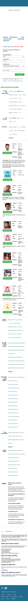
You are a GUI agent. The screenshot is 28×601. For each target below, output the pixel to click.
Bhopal (21, 330)
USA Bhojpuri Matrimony (13, 423)
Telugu (15, 98)
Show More (11, 137)
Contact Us (9, 594)
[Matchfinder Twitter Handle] (5, 588)
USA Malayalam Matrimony (13, 387)
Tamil (11, 98)
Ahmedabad (10, 326)
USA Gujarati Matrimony (13, 409)
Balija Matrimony (21, 343)
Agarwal (10, 127)
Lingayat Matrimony (12, 364)
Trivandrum (10, 334)
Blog (15, 594)
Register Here (17, 10)
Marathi (15, 94)
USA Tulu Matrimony (12, 420)
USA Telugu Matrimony (19, 377)
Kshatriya (23, 127)
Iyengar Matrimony (11, 350)
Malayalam (11, 94)
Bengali (10, 91)
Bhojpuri (15, 102)
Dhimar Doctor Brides (12, 468)
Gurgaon (19, 334)
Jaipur (19, 326)
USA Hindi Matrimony (12, 391)
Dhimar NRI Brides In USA (13, 461)
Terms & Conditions (5, 596)
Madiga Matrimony (20, 364)
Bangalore (10, 319)
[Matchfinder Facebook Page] (2, 588)
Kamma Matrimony (20, 350)
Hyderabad (19, 319)
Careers (2, 598)
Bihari (20, 102)
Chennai (14, 319)
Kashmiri (15, 105)
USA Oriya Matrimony (12, 405)
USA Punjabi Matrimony (13, 398)
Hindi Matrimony (4, 570)
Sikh (15, 121)
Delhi (10, 323)
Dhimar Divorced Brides (20, 454)
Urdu (20, 98)
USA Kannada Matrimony (13, 384)
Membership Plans (19, 80)
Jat (19, 127)
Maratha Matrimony (12, 367)
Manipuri (20, 109)
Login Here (10, 10)
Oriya (20, 94)
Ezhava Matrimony (20, 346)
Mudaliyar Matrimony (20, 367)
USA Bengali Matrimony (13, 402)
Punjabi (24, 94)
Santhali (15, 112)
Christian (18, 118)
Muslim (10, 121)
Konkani (23, 105)
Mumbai (14, 323)
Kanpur (15, 326)
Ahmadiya (10, 443)
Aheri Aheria (21, 439)
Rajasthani (11, 112)
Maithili (15, 109)
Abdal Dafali (10, 432)
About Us (3, 594)
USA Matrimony (11, 377)
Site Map (21, 596)
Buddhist (10, 118)
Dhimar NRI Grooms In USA (13, 464)
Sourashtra (19, 337)
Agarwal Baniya (21, 130)
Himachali (11, 105)
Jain (22, 118)
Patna (10, 337)
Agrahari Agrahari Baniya (13, 439)
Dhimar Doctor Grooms (12, 471)
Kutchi (11, 109)
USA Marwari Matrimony (13, 427)
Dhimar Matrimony (11, 450)
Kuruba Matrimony (11, 360)
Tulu (20, 112)
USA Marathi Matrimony (13, 395)
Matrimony (13, 598)
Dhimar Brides (19, 450)
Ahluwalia (15, 134)
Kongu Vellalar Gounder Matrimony (15, 357)
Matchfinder (13, 591)
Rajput (11, 130)
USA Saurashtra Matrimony (13, 416)
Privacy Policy (10, 80)
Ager (20, 436)
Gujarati (14, 91)
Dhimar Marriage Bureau (13, 475)
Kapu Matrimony (11, 353)
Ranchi (15, 334)
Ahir (10, 134)
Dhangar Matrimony (12, 346)
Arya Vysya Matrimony (12, 343)
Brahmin (15, 127)
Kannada (21, 91)
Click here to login (18, 46)
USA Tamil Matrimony (12, 380)
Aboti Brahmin (16, 432)
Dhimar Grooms (11, 454)
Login (8, 598)
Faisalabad (10, 330)
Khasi (19, 105)
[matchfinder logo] (14, 2)
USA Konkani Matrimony (13, 412)
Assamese (11, 102)
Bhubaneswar (16, 330)
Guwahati (14, 337)
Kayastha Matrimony (20, 360)
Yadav (15, 130)
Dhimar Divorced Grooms (13, 457)
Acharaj (21, 432)
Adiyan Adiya (15, 436)
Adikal (10, 436)
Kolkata (18, 323)
